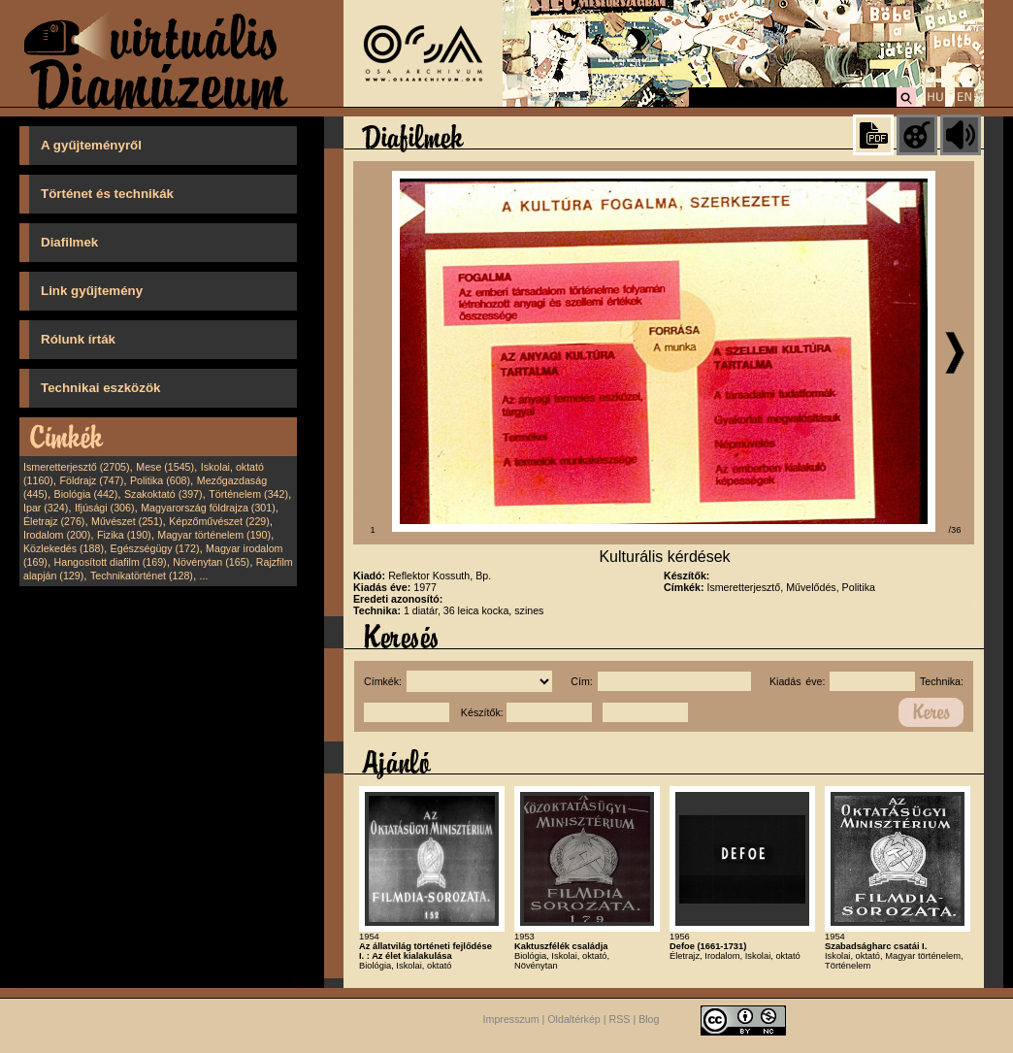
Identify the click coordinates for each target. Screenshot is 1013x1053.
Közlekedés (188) (63, 548)
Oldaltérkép (574, 1019)
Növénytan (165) (211, 562)
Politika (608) (160, 480)
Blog (648, 1019)
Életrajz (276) (53, 521)
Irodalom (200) (56, 535)
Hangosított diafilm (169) (110, 562)
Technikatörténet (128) (141, 575)
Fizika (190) (124, 535)
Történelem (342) (248, 494)
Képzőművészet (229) (219, 521)
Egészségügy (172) (155, 548)
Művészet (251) (126, 521)
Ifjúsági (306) (105, 507)
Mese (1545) (165, 467)
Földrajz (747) (91, 480)
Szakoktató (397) (163, 494)
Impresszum (511, 1019)
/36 (955, 530)
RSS (620, 1019)
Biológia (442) (86, 494)
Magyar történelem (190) (214, 535)
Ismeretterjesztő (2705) (76, 467)
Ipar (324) (45, 507)
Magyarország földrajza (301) (208, 507)
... (204, 575)
